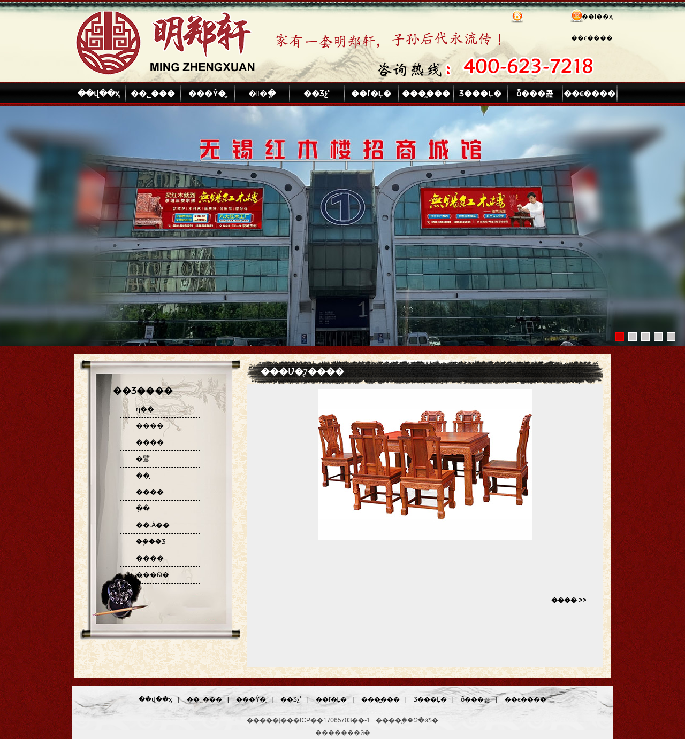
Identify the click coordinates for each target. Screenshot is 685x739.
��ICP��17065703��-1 (328, 720)
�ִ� (143, 508)
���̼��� (426, 93)
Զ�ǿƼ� (425, 720)
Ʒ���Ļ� (480, 93)
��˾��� (153, 93)
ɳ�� (145, 409)
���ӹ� (152, 575)
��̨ (143, 475)
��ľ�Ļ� (371, 93)
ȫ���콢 (534, 93)
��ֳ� (261, 93)
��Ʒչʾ (316, 93)
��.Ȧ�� (153, 525)
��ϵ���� (592, 38)
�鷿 (143, 459)
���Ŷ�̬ (207, 93)
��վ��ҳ (98, 93)
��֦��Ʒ (151, 542)
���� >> (568, 600)
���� (150, 426)
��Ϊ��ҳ (597, 16)
